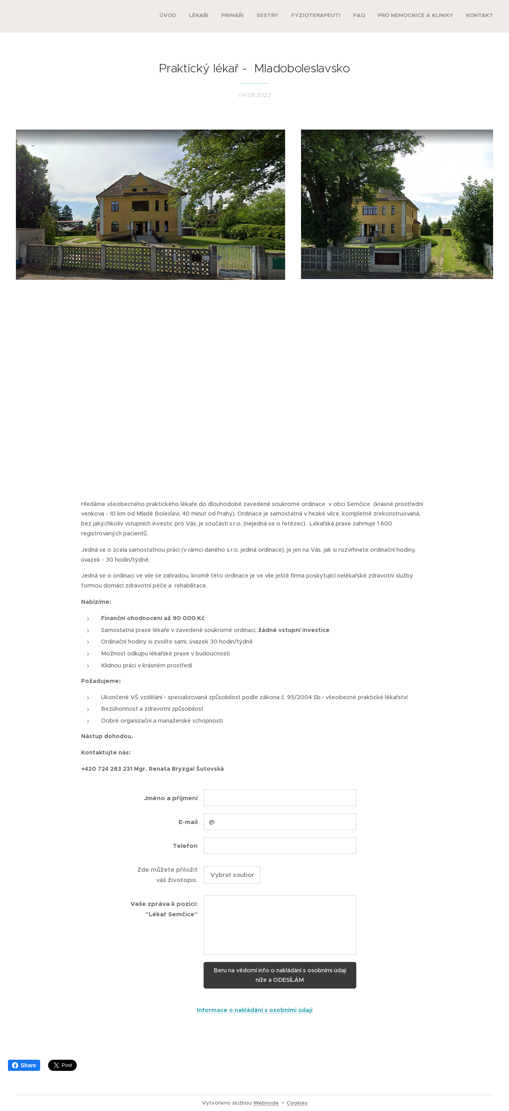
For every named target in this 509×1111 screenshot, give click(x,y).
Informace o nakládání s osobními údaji (255, 1010)
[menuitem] (406, 16)
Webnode (266, 1102)
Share (24, 1065)
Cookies (297, 1102)
